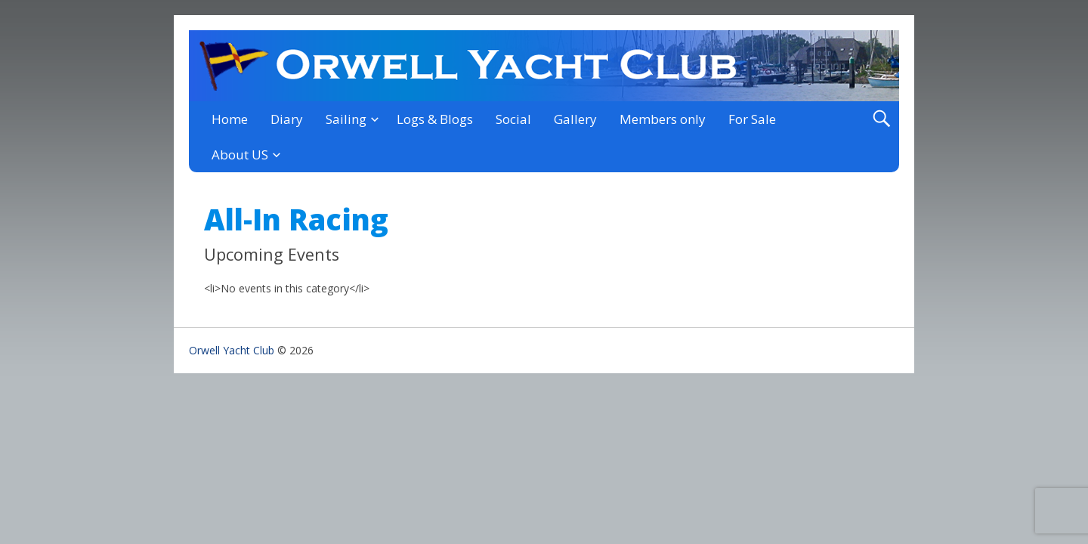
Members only (663, 119)
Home (230, 119)
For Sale (752, 119)
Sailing (346, 119)
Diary (286, 119)
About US (240, 154)
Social (513, 119)
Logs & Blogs (435, 119)
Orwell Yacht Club (231, 350)
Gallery (575, 119)
